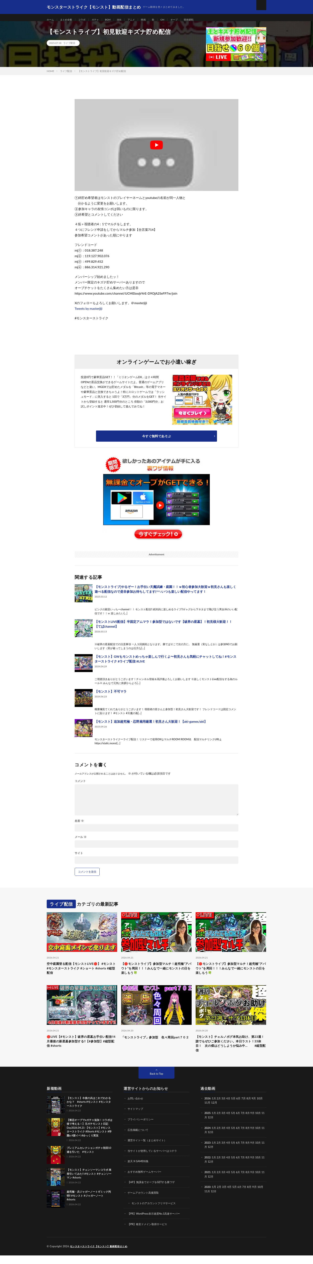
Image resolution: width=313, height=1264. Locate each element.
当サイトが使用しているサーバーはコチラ (154, 1160)
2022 (207, 1166)
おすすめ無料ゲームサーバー (146, 1181)
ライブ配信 (69, 47)
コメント (80, 785)
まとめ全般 (68, 20)
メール (81, 841)
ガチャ (100, 20)
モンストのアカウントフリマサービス (155, 1212)
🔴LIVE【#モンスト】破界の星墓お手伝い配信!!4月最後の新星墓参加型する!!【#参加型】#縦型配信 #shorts (82, 1049)
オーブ (185, 20)
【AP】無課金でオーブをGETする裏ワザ (153, 1191)
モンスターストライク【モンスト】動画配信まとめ (101, 1255)
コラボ (85, 20)
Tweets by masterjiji (88, 313)
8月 (250, 1123)
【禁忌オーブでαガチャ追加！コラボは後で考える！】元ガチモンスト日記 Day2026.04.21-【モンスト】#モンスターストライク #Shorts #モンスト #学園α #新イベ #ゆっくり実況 (89, 1137)
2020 (207, 1195)
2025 (207, 1123)
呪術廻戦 (200, 20)
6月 (240, 1123)
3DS (125, 20)
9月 (255, 1123)
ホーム (51, 20)
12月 (214, 1127)
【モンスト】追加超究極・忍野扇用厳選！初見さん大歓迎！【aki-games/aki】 (151, 726)
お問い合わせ (136, 1108)
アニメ (139, 20)
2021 (207, 1181)
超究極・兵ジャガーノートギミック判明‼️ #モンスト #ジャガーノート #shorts (89, 1205)
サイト (79, 857)
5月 (235, 1123)
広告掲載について (139, 1139)
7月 (245, 1123)
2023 (207, 1152)
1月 (214, 1108)
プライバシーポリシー (142, 1129)
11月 (207, 1127)
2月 (219, 1108)
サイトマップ (136, 1118)
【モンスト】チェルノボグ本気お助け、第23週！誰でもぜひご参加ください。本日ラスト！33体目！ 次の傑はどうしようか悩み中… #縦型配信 (231, 1052)
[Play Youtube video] (156, 150)
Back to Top (156, 1083)
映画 (152, 20)
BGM (114, 20)
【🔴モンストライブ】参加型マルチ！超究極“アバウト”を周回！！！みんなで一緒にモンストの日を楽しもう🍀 (156, 974)
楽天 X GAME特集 (139, 1170)
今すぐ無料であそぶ (156, 441)
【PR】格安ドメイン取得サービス (149, 1233)
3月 (225, 1108)
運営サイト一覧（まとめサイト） (148, 1150)
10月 (261, 1123)
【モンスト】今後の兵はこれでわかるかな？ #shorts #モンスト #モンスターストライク (89, 1112)
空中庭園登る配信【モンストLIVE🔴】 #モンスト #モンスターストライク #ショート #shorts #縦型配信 (81, 974)
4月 (230, 1108)
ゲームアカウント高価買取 (144, 1201)
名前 (79, 825)
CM (172, 20)
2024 (207, 1137)
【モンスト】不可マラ (111, 696)
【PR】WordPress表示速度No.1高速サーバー (156, 1222)
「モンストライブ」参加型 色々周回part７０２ (156, 1047)
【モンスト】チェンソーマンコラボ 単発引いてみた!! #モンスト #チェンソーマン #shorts (89, 1183)
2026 (207, 1108)
